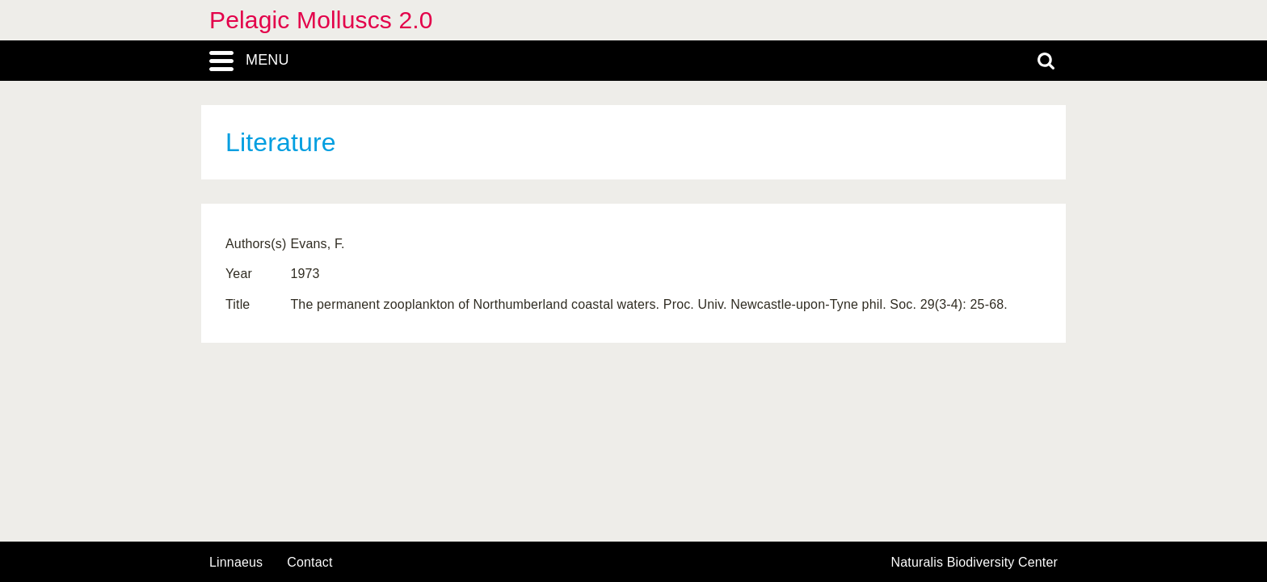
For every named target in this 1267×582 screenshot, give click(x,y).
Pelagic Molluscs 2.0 (321, 19)
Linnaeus (236, 562)
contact (309, 562)
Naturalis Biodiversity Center (975, 562)
